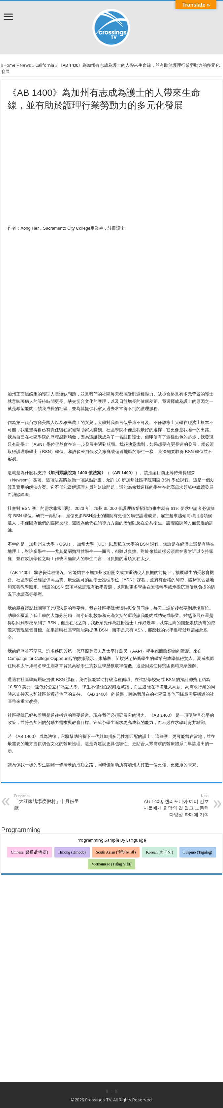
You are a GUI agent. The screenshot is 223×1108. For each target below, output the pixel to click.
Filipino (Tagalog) (197, 852)
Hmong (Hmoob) (72, 852)
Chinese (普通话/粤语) (29, 852)
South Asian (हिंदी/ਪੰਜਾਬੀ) (116, 852)
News (25, 65)
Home (8, 65)
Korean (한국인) (159, 852)
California (44, 65)
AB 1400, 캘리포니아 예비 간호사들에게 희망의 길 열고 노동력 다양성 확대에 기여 (175, 805)
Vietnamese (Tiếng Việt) (112, 864)
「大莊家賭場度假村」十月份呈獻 (48, 802)
